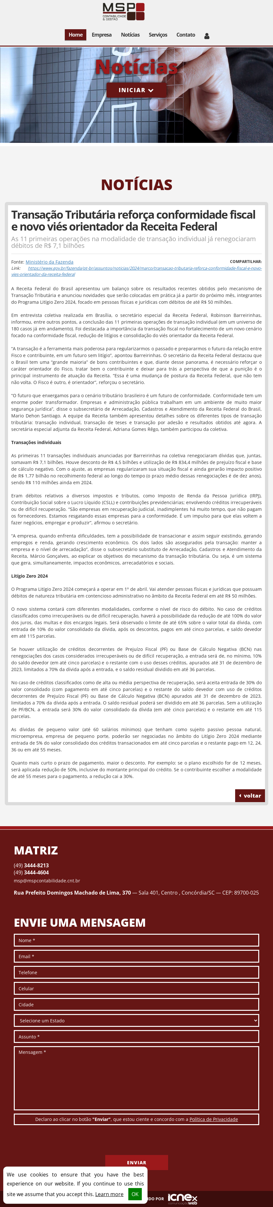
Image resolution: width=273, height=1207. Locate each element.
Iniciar (136, 90)
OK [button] (135, 1194)
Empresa (102, 34)
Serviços (158, 34)
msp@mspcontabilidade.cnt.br (47, 881)
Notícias (130, 34)
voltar (250, 795)
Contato (185, 34)
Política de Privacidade (214, 1119)
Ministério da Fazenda (49, 262)
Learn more (109, 1194)
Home (75, 34)
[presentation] (62, 1142)
